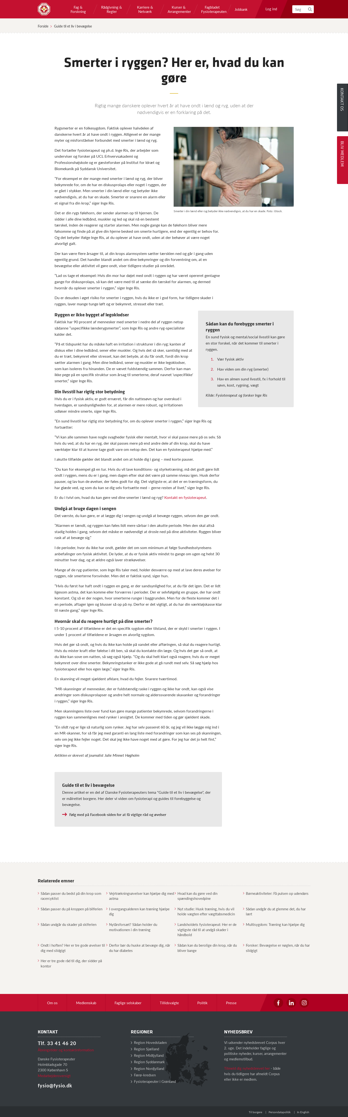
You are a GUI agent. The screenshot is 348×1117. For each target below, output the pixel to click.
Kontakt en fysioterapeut (185, 497)
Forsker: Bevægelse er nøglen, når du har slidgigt (276, 948)
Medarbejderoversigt (54, 1075)
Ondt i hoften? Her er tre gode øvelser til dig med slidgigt (71, 948)
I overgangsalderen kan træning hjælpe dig (138, 911)
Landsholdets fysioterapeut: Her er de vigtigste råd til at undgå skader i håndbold (206, 929)
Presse (231, 1002)
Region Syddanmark (148, 1061)
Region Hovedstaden (149, 1042)
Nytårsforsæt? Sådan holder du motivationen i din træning (131, 927)
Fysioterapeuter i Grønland (153, 1081)
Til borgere (255, 1112)
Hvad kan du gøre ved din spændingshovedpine (196, 896)
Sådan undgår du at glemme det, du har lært (274, 911)
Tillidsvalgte (169, 1002)
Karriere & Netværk (145, 9)
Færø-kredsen (143, 1074)
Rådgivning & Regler (111, 9)
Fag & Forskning (78, 9)
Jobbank (241, 9)
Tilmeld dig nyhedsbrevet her (247, 1068)
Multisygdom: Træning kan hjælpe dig (274, 924)
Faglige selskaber (128, 1002)
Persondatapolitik (280, 1112)
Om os (52, 1002)
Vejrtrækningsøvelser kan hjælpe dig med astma (140, 896)
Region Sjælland (145, 1048)
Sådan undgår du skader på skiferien (67, 924)
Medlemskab (86, 1002)
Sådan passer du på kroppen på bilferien (70, 908)
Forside (43, 26)
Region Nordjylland (147, 1068)
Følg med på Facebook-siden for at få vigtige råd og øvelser (117, 814)
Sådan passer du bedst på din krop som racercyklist (69, 896)
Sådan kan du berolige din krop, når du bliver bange (206, 948)
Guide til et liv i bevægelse (73, 26)
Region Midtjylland (147, 1055)
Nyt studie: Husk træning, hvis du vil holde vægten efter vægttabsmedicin (205, 911)
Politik (202, 1002)
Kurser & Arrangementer (179, 9)
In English (303, 1112)
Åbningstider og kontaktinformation (66, 1049)
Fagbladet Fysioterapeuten (212, 9)
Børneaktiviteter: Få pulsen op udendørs (276, 893)
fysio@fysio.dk (55, 1085)
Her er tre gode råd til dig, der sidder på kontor (70, 963)
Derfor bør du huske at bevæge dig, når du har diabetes (138, 948)
